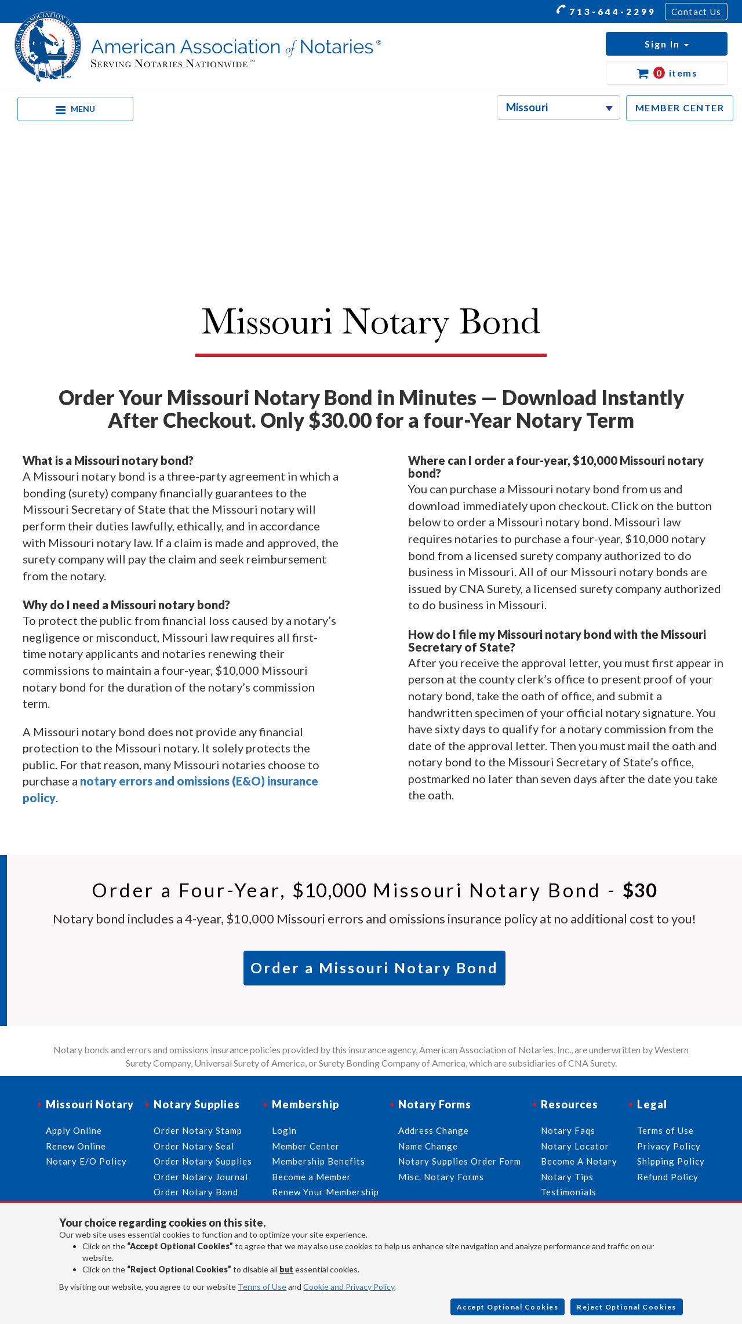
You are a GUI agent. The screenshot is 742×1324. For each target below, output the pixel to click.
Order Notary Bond (196, 1192)
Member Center (306, 1146)
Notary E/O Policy (86, 1161)
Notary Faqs (568, 1130)
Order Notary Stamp (198, 1130)
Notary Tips (567, 1177)
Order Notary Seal (194, 1146)
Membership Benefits (318, 1161)
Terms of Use (262, 1287)
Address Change (433, 1130)
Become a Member (311, 1177)
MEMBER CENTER (680, 107)
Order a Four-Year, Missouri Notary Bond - (374, 889)
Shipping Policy (671, 1161)
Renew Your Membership (325, 1192)
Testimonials (568, 1192)
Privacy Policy (669, 1146)
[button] (667, 44)
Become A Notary (579, 1161)
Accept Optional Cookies (508, 1307)
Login (284, 1130)
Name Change (428, 1146)
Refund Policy (668, 1177)
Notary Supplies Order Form (459, 1161)
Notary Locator (575, 1146)
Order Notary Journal (201, 1177)
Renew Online (76, 1146)
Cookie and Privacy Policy (348, 1287)
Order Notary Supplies (203, 1161)
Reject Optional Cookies (626, 1307)
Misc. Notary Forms (441, 1177)
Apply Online (74, 1130)
